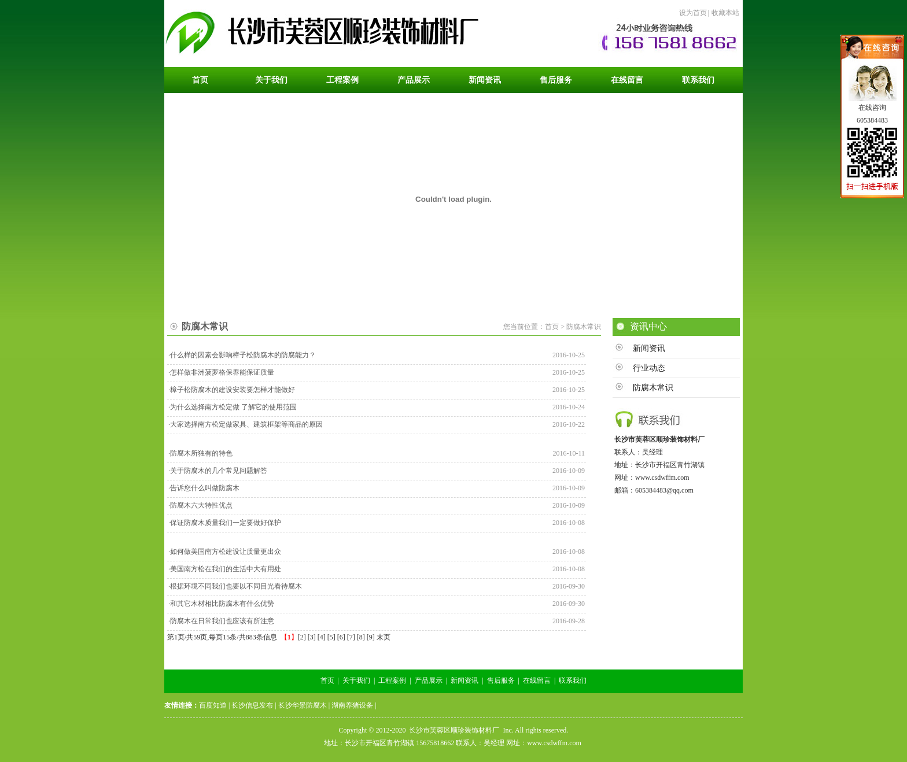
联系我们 (573, 680)
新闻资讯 (649, 348)
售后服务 (501, 680)
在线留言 (537, 680)
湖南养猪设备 (352, 705)
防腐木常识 (653, 387)
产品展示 (429, 680)
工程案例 (392, 680)
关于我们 (356, 680)
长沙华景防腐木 (302, 705)
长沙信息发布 (252, 705)
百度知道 (213, 705)
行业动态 (649, 368)
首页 (327, 680)
